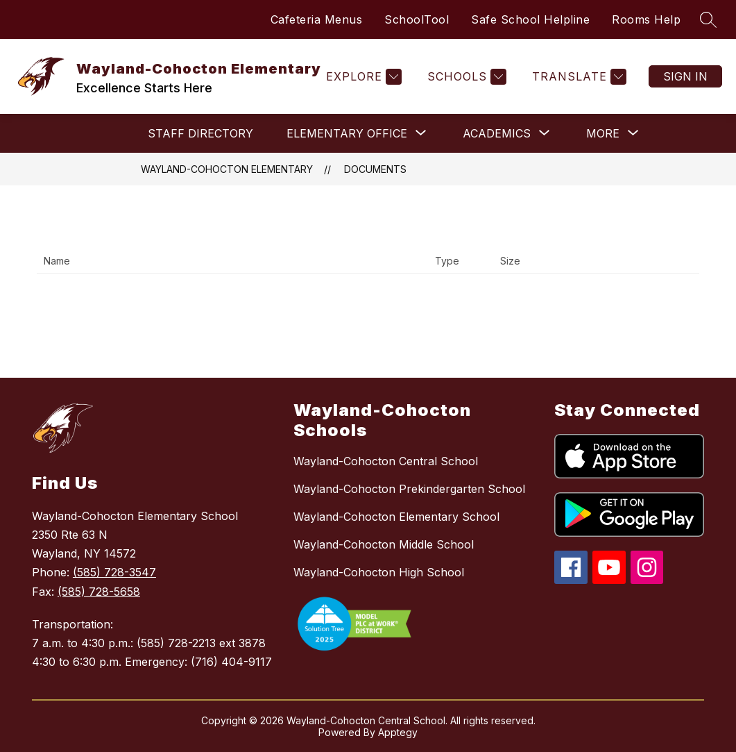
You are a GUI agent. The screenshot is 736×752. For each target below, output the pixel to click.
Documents (375, 169)
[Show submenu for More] (602, 133)
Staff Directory (200, 133)
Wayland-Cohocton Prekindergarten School (409, 489)
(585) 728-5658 (99, 592)
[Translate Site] (577, 76)
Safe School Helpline (530, 19)
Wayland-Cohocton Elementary (227, 169)
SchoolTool (416, 19)
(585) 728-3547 (114, 572)
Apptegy (398, 732)
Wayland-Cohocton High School (378, 572)
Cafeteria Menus (317, 19)
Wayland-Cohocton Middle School (383, 544)
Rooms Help (646, 19)
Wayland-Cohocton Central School (385, 461)
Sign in (685, 76)
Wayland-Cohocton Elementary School (396, 517)
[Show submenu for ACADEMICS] (497, 133)
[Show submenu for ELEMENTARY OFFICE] (346, 133)
